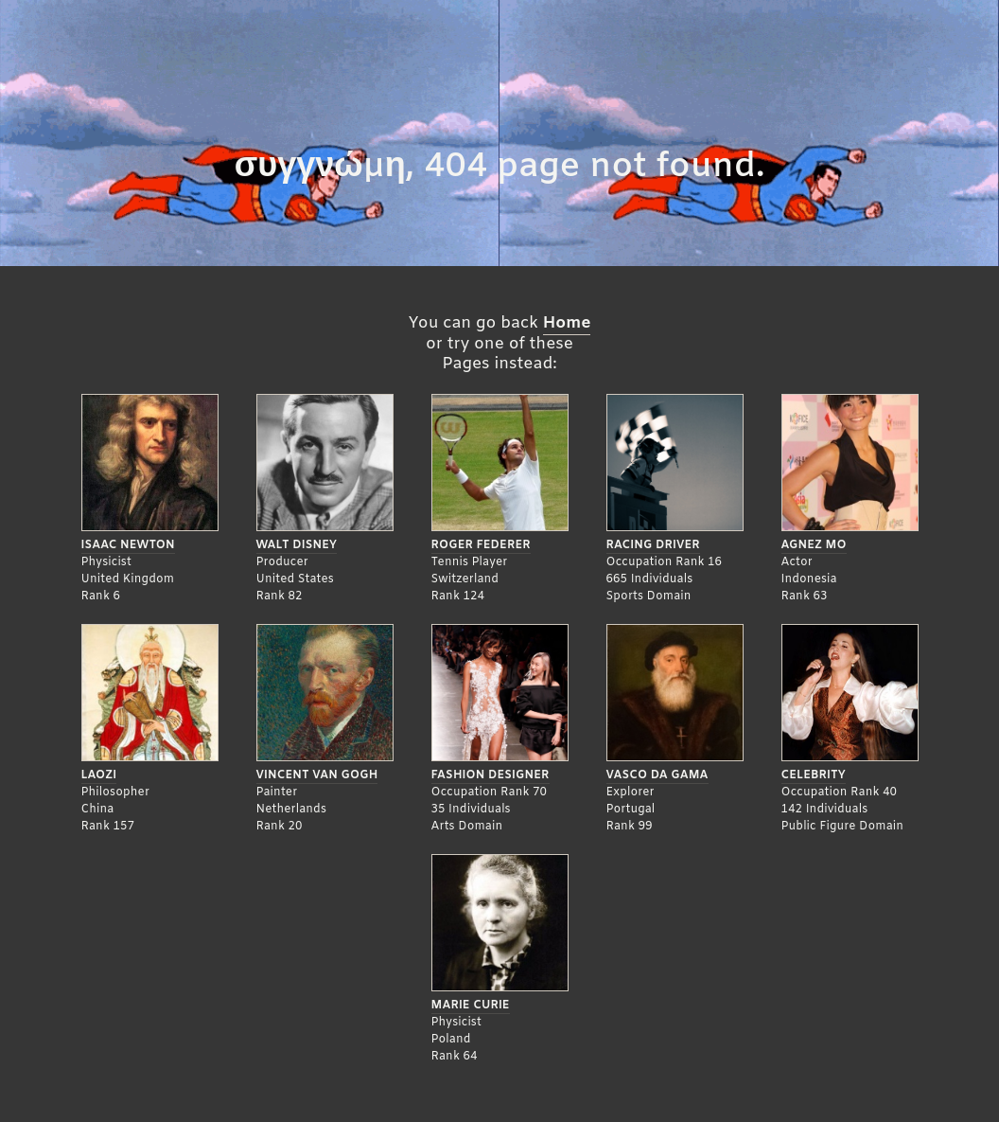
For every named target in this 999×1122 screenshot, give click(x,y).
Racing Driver (653, 545)
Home (567, 323)
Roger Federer (481, 545)
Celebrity (813, 775)
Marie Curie (470, 1005)
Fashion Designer (490, 775)
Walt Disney (297, 545)
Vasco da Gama (657, 775)
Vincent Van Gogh (317, 775)
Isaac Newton (128, 545)
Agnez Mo (814, 545)
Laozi (99, 775)
